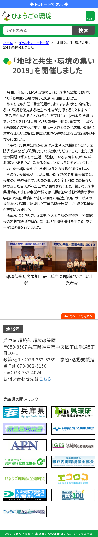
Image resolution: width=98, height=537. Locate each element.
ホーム (8, 42)
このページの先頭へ (79, 316)
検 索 (83, 30)
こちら (45, 379)
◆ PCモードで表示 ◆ (49, 4)
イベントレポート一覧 (34, 42)
